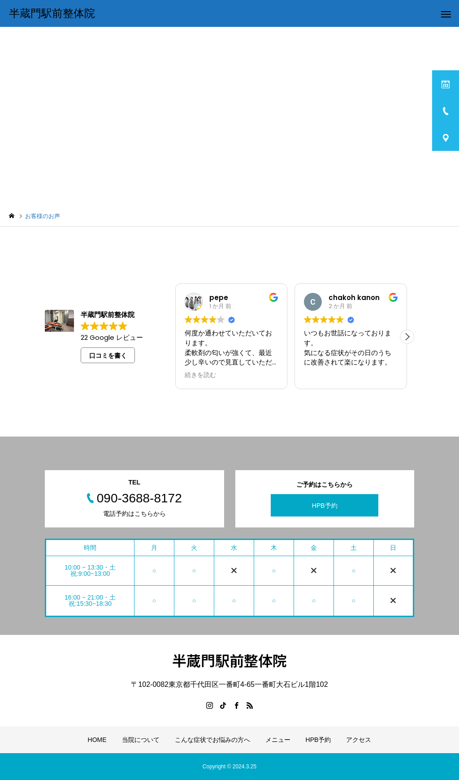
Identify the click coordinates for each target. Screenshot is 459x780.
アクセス (358, 739)
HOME (97, 739)
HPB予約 (325, 505)
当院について (141, 739)
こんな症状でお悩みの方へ (212, 739)
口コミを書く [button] (108, 355)
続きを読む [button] (200, 375)
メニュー (277, 739)
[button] (407, 336)
